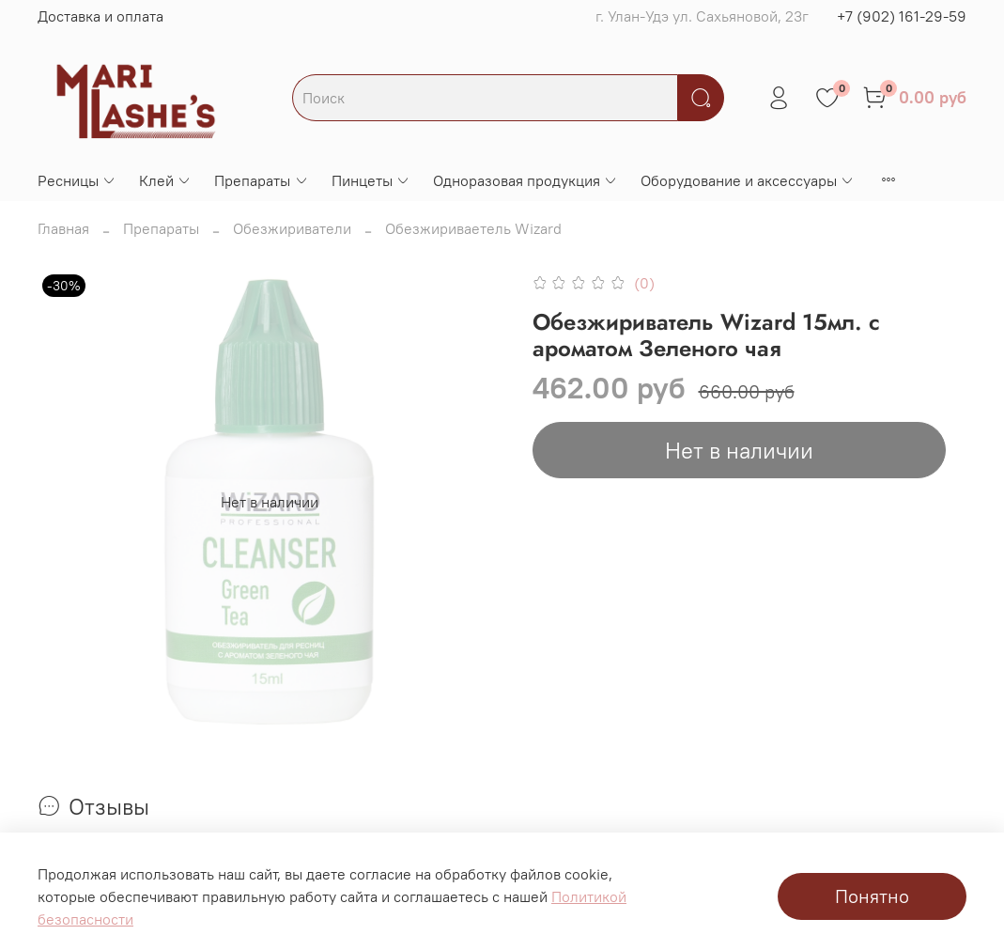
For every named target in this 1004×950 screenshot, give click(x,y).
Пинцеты (371, 180)
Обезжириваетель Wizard (473, 228)
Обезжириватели (292, 228)
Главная (63, 228)
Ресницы (77, 180)
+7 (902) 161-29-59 (901, 16)
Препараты (261, 180)
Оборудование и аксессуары (748, 180)
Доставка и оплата (100, 16)
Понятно (872, 896)
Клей (165, 180)
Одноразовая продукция (525, 180)
